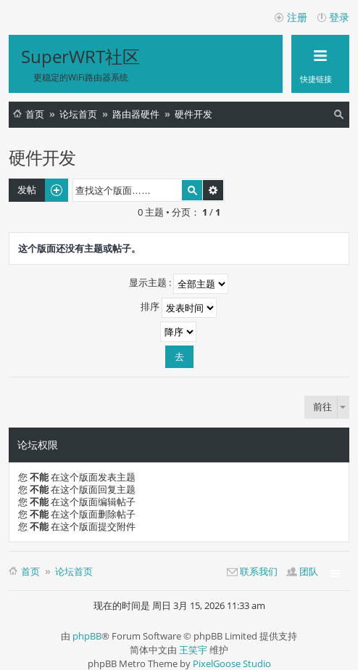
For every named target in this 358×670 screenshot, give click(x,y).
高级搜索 (213, 190)
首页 (34, 113)
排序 (179, 308)
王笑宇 (193, 649)
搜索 (192, 190)
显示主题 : (178, 284)
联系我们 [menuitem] (259, 571)
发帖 (26, 189)
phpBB (86, 635)
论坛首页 (78, 113)
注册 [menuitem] (297, 17)
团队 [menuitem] (308, 571)
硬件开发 (193, 113)
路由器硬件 (135, 113)
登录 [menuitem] (339, 17)
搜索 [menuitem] (340, 116)
